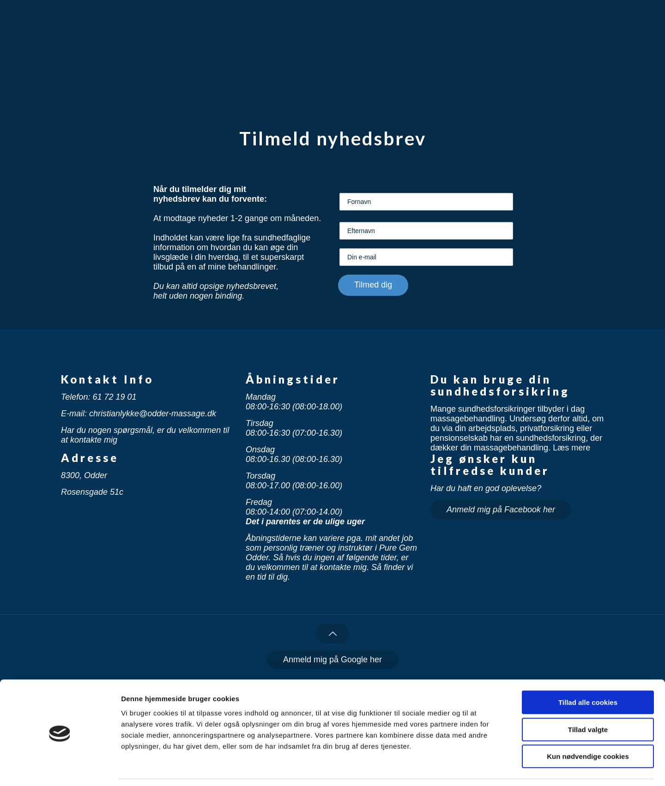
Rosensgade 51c (92, 492)
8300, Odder (84, 475)
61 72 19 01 (114, 397)
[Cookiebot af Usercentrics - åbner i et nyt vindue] (59, 768)
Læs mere (571, 447)
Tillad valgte (588, 700)
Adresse (90, 457)
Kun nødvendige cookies (588, 727)
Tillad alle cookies (587, 673)
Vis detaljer (480, 768)
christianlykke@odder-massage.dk (152, 413)
